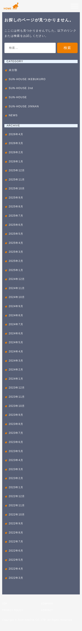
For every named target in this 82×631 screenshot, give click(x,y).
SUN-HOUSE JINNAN (24, 106)
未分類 (13, 70)
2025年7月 (16, 215)
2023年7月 (16, 432)
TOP (4, 603)
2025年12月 (17, 170)
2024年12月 (17, 279)
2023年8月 (16, 424)
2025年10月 (17, 188)
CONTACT (47, 610)
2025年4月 (16, 242)
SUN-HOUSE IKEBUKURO (27, 79)
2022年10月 (17, 514)
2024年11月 (17, 288)
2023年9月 (16, 414)
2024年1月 (16, 378)
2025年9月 (16, 197)
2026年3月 (16, 143)
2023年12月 (17, 387)
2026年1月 (16, 161)
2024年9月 (16, 306)
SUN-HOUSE (18, 97)
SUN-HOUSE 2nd (21, 88)
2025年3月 (16, 251)
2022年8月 (16, 532)
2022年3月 (16, 577)
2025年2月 (16, 260)
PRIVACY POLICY (12, 610)
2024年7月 (16, 324)
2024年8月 (16, 315)
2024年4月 (16, 351)
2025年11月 (17, 179)
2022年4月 (16, 568)
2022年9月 (16, 523)
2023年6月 (16, 442)
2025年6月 (16, 224)
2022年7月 (16, 541)
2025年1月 (16, 270)
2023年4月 (16, 460)
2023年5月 (16, 451)
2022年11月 (17, 505)
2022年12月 (17, 496)
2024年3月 (16, 360)
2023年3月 (16, 469)
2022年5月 (16, 559)
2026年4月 (16, 134)
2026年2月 (16, 152)
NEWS (13, 115)
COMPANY (47, 603)
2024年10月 (17, 297)
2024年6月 (16, 333)
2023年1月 (16, 487)
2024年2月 (16, 369)
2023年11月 (17, 396)
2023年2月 (16, 478)
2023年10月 (17, 405)
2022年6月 (16, 550)
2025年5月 (16, 233)
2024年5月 (16, 342)
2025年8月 (16, 206)
